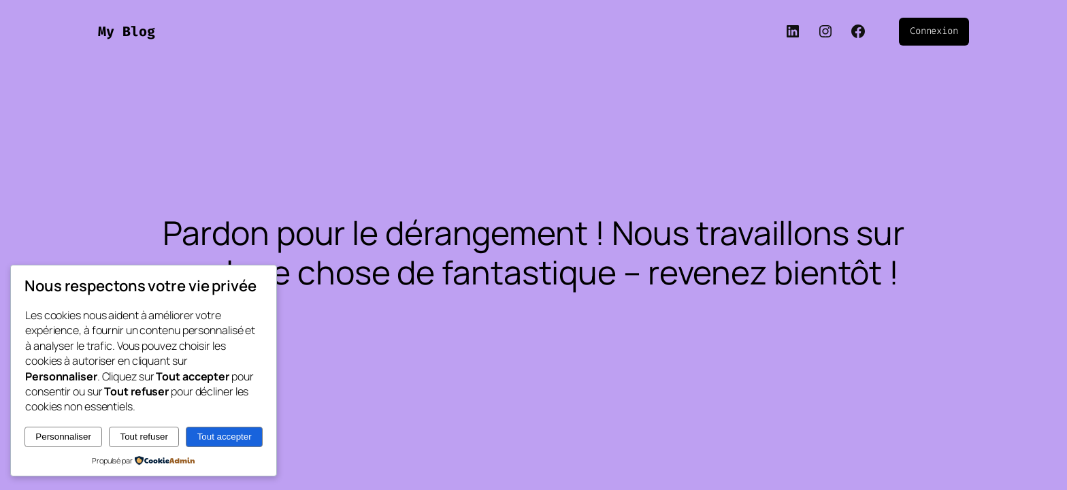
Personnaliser (63, 436)
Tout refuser (144, 436)
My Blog (126, 31)
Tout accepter (224, 436)
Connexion (934, 30)
